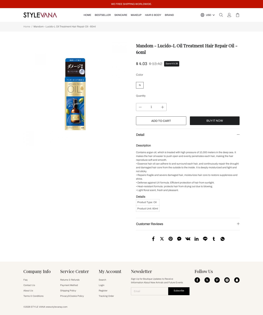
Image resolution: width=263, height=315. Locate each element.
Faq (25, 280)
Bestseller (103, 15)
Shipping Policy (68, 290)
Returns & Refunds (70, 280)
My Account (110, 271)
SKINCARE (120, 15)
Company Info (37, 271)
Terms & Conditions (33, 296)
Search (102, 280)
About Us (28, 290)
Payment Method (69, 285)
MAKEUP (136, 15)
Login (101, 285)
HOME (87, 15)
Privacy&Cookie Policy (72, 296)
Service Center (74, 271)
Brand (169, 15)
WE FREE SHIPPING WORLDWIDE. (131, 4)
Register (103, 290)
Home (26, 26)
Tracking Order (106, 296)
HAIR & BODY (153, 15)
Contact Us (29, 285)
